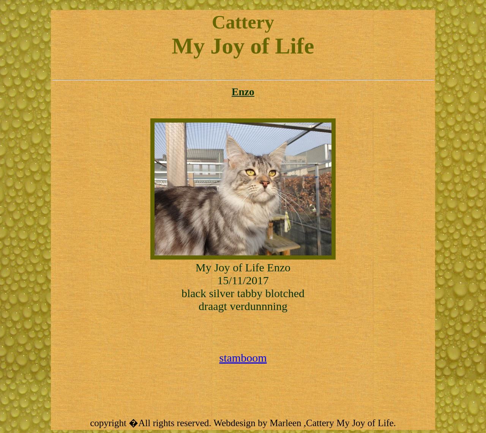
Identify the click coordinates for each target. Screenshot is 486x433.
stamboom (243, 357)
